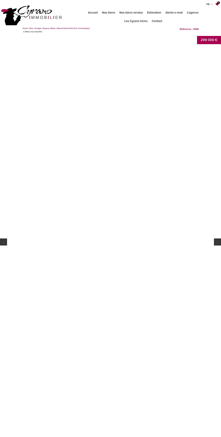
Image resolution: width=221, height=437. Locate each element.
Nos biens (108, 12)
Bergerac (46, 28)
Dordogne (38, 28)
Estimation (154, 12)
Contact (157, 21)
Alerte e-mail (174, 12)
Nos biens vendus (131, 12)
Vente (31, 28)
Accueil (93, 12)
